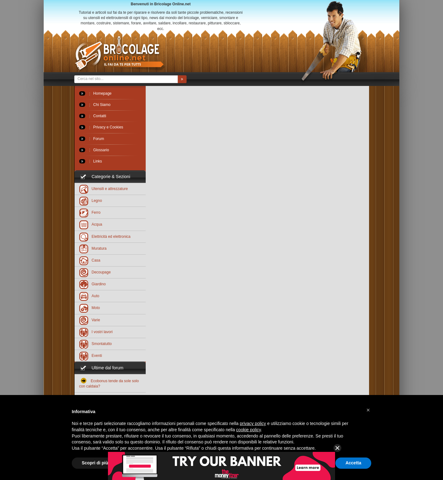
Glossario (94, 150)
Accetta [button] (353, 462)
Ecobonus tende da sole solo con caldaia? (109, 383)
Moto (89, 307)
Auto (89, 296)
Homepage (95, 93)
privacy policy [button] (253, 423)
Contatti (92, 116)
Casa (89, 260)
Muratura (93, 248)
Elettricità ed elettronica (105, 236)
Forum (91, 139)
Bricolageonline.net (119, 54)
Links (90, 161)
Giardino (92, 284)
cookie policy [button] (248, 429)
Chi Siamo (95, 104)
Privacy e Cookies (101, 127)
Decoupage (95, 272)
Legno (90, 200)
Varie (89, 320)
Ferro (90, 212)
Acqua (90, 224)
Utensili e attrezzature (103, 188)
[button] (368, 410)
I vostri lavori (96, 332)
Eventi (90, 355)
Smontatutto (95, 343)
